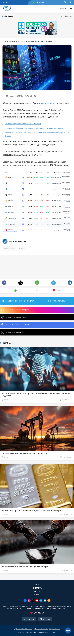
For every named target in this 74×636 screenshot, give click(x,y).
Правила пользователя (23, 629)
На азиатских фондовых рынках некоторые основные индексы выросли (34, 128)
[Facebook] (25, 600)
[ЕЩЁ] (70, 9)
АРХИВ (37, 591)
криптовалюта (9, 249)
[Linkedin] (44, 600)
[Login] (70, 2)
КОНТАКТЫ (37, 588)
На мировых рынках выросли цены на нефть (23, 124)
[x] (33, 600)
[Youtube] (36, 600)
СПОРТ (63, 9)
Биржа (68, 16)
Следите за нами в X (12, 332)
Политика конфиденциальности (47, 629)
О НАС (37, 584)
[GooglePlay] (29, 619)
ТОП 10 (37, 595)
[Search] (65, 2)
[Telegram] (40, 600)
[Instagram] (29, 600)
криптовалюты (48, 103)
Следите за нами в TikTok (14, 317)
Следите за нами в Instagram (15, 310)
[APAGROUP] (37, 613)
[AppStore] (45, 619)
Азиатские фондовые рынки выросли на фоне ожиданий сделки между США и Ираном (37, 134)
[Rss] (48, 600)
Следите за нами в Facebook (15, 324)
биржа (21, 249)
